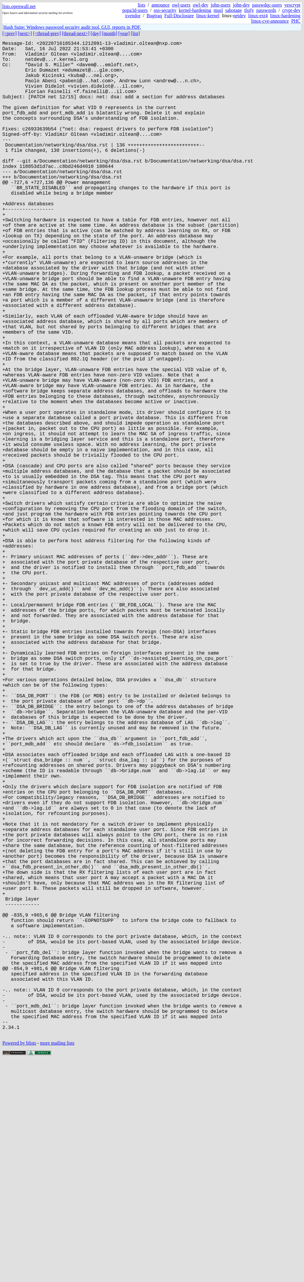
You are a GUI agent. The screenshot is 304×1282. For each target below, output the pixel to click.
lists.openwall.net (19, 6)
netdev (239, 15)
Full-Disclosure (179, 15)
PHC (295, 20)
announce (160, 4)
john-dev (241, 4)
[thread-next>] (76, 33)
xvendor (132, 15)
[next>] (25, 33)
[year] (124, 33)
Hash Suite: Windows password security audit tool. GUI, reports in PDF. (72, 27)
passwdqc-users (267, 4)
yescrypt (292, 4)
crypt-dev (291, 10)
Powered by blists (19, 1264)
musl (218, 10)
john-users (221, 4)
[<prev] (9, 33)
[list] (135, 33)
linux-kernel (207, 15)
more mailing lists (57, 1264)
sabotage (233, 10)
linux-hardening (285, 15)
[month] (109, 33)
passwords (266, 10)
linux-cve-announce (270, 20)
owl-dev (200, 4)
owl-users (181, 4)
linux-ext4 (258, 15)
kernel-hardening (195, 10)
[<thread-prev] (47, 33)
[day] (96, 33)
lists (141, 4)
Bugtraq (154, 15)
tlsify (249, 10)
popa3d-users (135, 10)
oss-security (165, 10)
